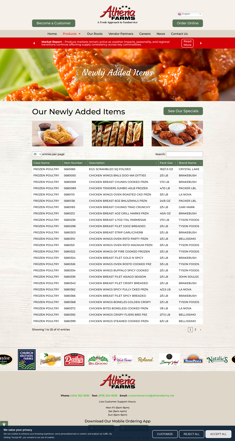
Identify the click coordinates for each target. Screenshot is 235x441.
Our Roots (95, 34)
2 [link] (195, 329)
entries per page (53, 154)
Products (72, 34)
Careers (145, 34)
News (161, 34)
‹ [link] (185, 329)
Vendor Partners (121, 34)
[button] (4, 425)
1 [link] (190, 329)
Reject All (192, 434)
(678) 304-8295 (108, 395)
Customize (165, 434)
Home (52, 34)
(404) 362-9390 (79, 395)
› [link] (200, 329)
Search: (160, 154)
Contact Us (179, 34)
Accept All (218, 434)
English (184, 14)
